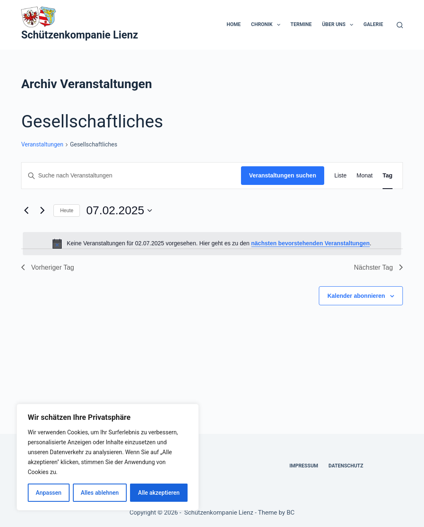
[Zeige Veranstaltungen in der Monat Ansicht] (365, 176)
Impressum (303, 466)
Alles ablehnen (100, 492)
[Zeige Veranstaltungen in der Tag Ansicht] (388, 176)
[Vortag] (26, 211)
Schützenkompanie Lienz (79, 35)
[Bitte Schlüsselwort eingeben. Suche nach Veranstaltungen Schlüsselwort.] (131, 176)
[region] (108, 457)
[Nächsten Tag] (42, 211)
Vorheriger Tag (47, 267)
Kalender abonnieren (356, 295)
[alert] (212, 243)
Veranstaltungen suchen (282, 175)
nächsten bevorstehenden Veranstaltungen (310, 243)
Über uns (339, 25)
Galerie (373, 24)
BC (290, 512)
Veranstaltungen (42, 144)
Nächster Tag (378, 267)
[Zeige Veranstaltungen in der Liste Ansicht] (340, 176)
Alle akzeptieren (158, 492)
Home (233, 24)
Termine (301, 24)
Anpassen (48, 492)
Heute (66, 210)
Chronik (267, 25)
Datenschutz (345, 466)
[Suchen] (400, 25)
